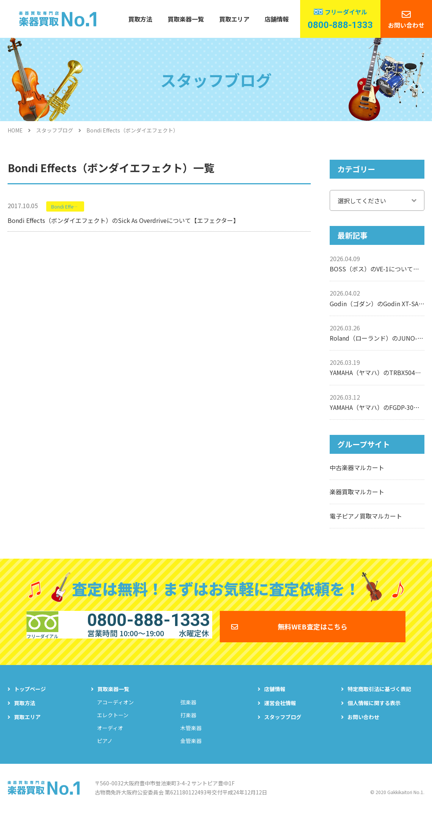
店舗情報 (277, 18)
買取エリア (234, 18)
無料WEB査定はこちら (312, 632)
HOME (15, 130)
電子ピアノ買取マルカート (366, 515)
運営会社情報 (280, 714)
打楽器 (188, 726)
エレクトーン (112, 726)
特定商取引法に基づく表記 (379, 700)
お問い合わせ (406, 25)
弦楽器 (188, 713)
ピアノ (105, 752)
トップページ (30, 700)
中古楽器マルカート (357, 467)
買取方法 (140, 18)
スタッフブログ (54, 130)
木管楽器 (191, 739)
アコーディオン (115, 713)
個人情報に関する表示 (374, 714)
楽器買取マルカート (357, 491)
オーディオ (110, 739)
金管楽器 (191, 752)
